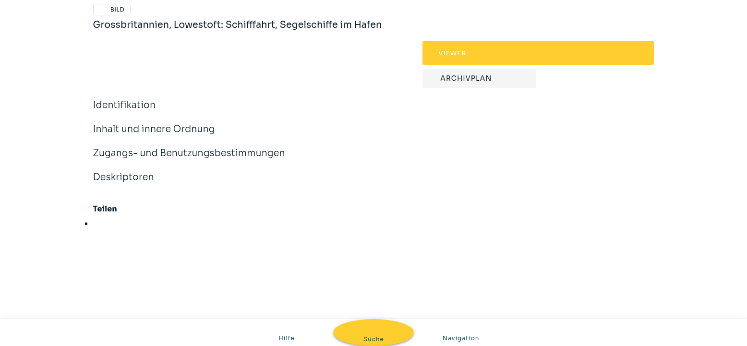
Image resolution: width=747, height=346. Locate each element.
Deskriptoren (123, 184)
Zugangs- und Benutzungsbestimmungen (189, 160)
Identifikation (124, 111)
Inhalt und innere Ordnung (154, 136)
